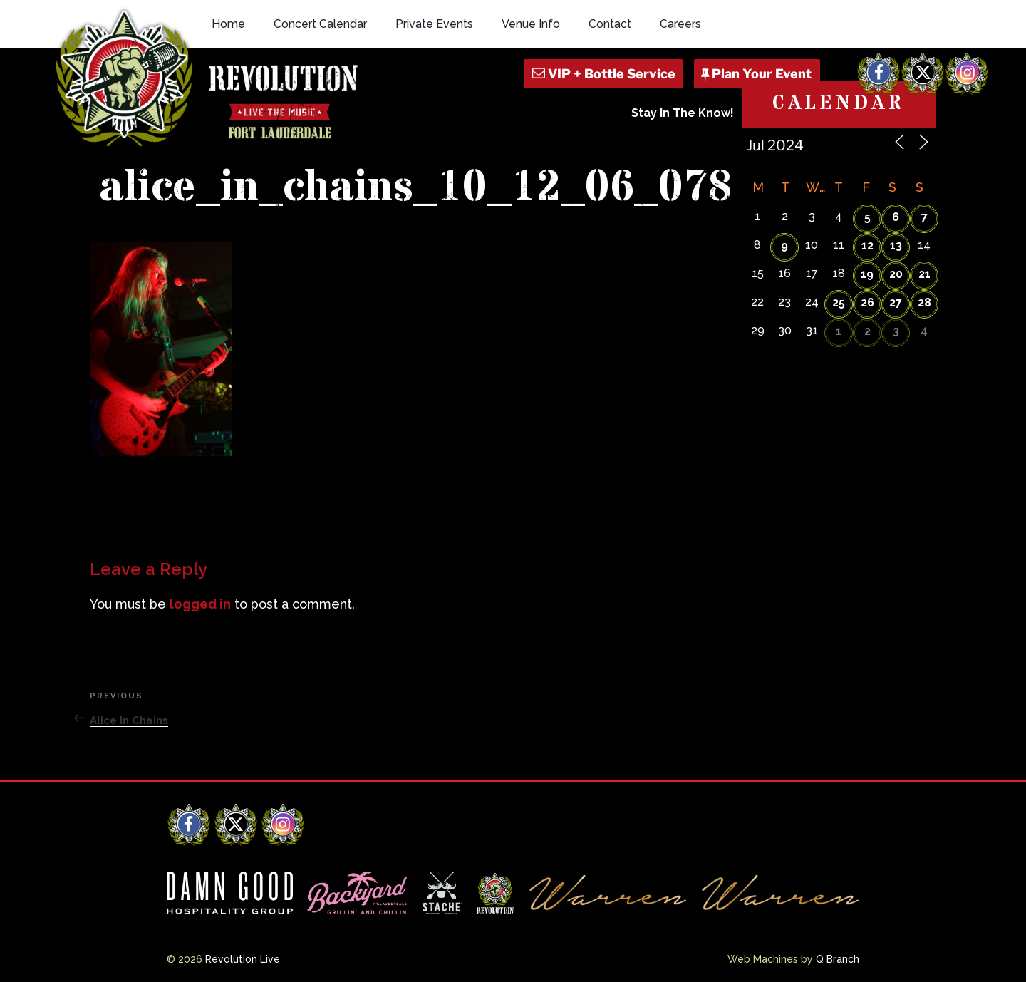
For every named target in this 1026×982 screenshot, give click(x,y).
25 (838, 302)
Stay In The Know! (682, 113)
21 (924, 274)
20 (896, 274)
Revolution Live (242, 959)
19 (867, 274)
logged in (200, 603)
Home (228, 24)
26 (867, 302)
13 (896, 245)
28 (924, 302)
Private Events (434, 24)
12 (867, 245)
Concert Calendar (320, 24)
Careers (680, 24)
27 (895, 302)
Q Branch (837, 959)
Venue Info (531, 24)
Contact (610, 24)
